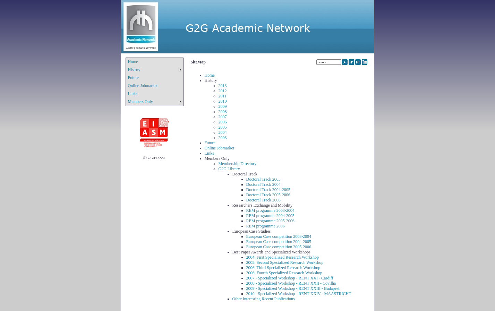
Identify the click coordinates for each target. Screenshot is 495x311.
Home (133, 61)
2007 (223, 116)
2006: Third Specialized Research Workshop (283, 267)
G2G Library (229, 168)
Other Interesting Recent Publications (263, 298)
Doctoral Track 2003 (263, 179)
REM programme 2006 (265, 226)
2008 (223, 111)
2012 (223, 90)
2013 (223, 85)
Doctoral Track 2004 (263, 184)
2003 (223, 137)
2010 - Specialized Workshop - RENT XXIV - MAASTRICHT (298, 293)
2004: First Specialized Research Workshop (282, 257)
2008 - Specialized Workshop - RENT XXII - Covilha (291, 283)
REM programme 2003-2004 (270, 210)
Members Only (140, 101)
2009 (223, 106)
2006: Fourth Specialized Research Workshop (284, 272)
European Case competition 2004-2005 (278, 241)
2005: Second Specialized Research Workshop (285, 262)
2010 (223, 101)
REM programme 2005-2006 (270, 220)
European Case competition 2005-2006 (278, 246)
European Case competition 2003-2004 (278, 236)
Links (132, 93)
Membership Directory (238, 163)
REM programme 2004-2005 (270, 215)
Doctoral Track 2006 (263, 200)
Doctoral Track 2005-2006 (268, 194)
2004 (223, 132)
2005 (223, 127)
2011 (223, 96)
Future (133, 77)
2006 (223, 122)
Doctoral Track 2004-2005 (268, 189)
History (134, 69)
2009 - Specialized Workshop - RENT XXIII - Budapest (293, 288)
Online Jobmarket (143, 85)
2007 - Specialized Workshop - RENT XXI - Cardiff (289, 278)
